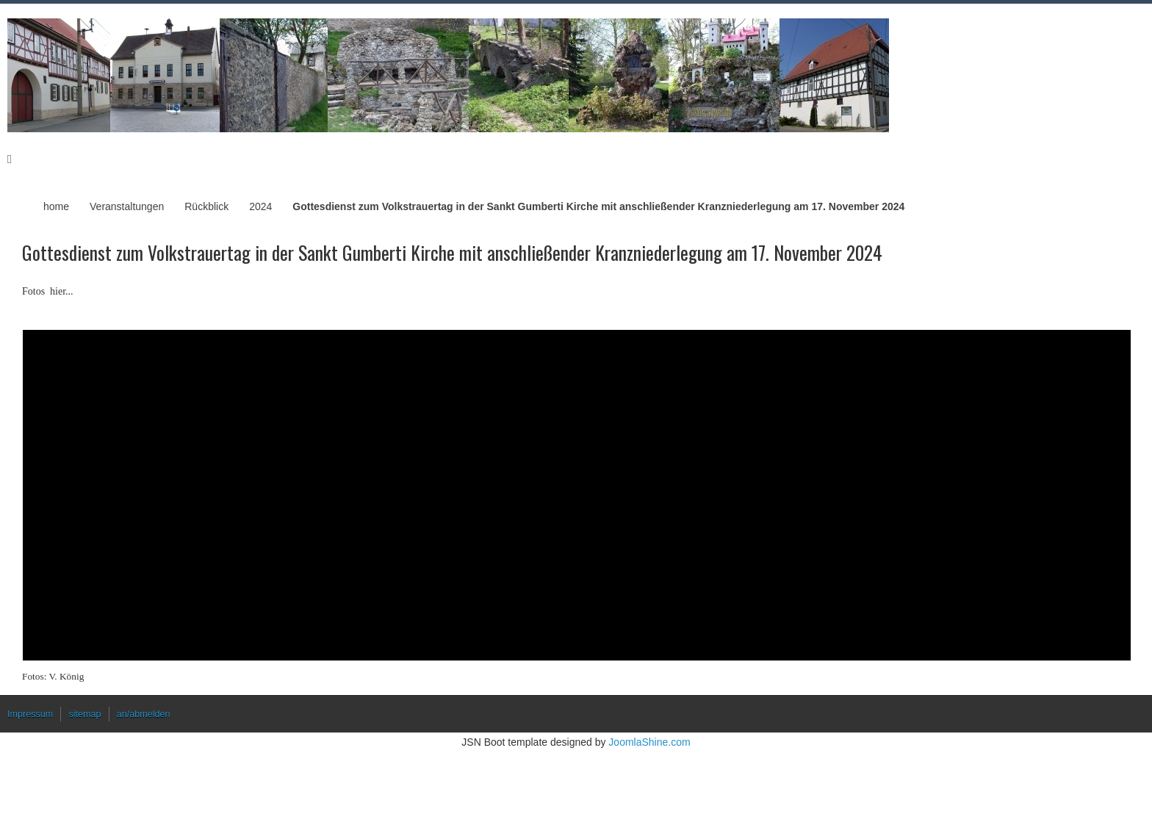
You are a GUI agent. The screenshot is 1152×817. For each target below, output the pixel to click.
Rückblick (206, 206)
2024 (260, 206)
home (56, 206)
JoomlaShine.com (649, 742)
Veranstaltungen (127, 206)
